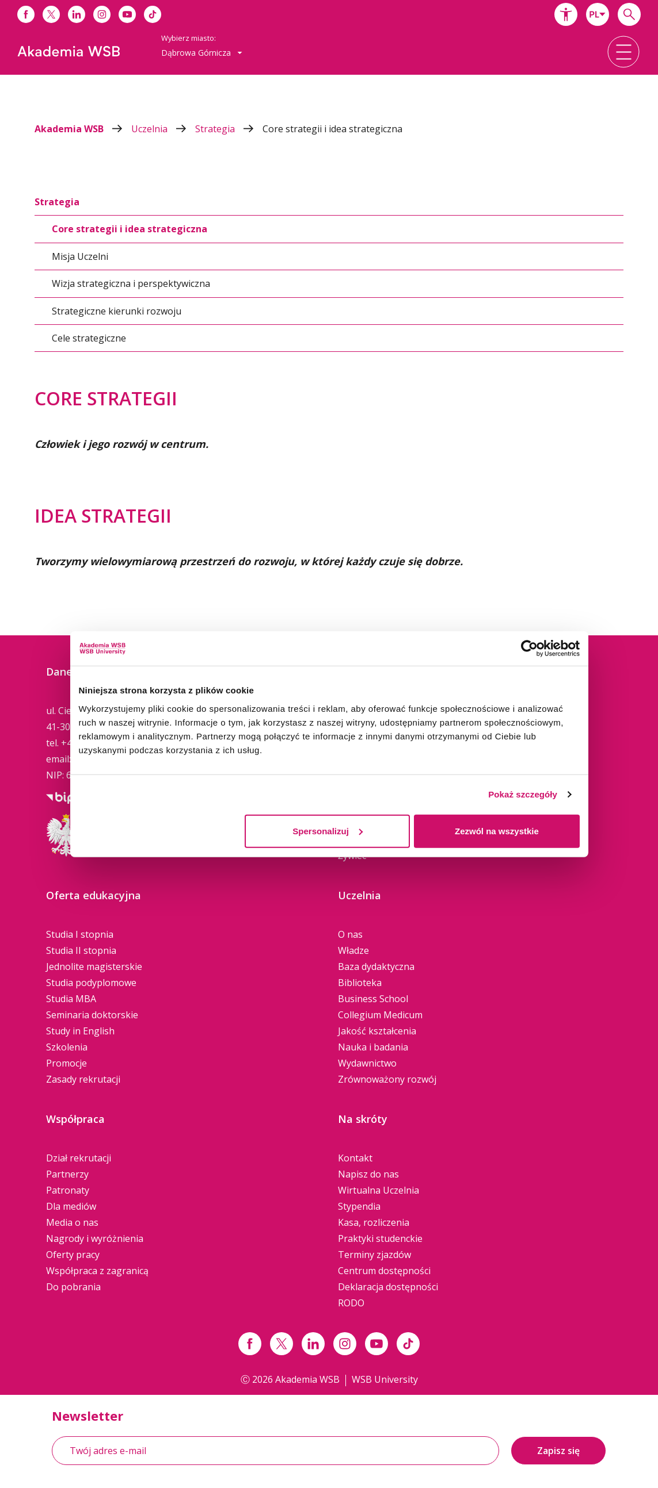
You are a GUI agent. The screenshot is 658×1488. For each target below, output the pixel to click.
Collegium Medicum (380, 1014)
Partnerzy (67, 1174)
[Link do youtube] (127, 14)
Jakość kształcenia (377, 1031)
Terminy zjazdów (374, 1254)
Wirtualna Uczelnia (378, 1190)
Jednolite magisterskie (94, 966)
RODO (351, 1303)
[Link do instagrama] (102, 14)
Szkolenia (67, 1047)
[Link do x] (51, 14)
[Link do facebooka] (26, 14)
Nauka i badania (373, 1047)
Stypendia (359, 1206)
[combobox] (597, 14)
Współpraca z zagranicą (97, 1270)
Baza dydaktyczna (376, 966)
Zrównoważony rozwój (387, 1079)
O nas (350, 934)
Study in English (80, 1031)
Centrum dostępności (384, 1270)
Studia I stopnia (79, 934)
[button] (565, 14)
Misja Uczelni (80, 256)
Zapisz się (558, 1450)
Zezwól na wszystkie (497, 830)
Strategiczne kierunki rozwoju (116, 311)
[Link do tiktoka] (152, 14)
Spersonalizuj (327, 830)
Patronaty (67, 1190)
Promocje (66, 1063)
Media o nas (72, 1222)
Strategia (229, 128)
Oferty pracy (73, 1254)
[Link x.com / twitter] (281, 1343)
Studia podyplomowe (91, 982)
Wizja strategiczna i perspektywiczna (131, 283)
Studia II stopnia (81, 950)
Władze (353, 950)
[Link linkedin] (313, 1343)
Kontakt (355, 1158)
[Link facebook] (249, 1343)
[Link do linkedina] (76, 14)
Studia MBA (71, 998)
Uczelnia (163, 128)
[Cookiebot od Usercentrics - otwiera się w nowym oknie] (529, 648)
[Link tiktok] (408, 1343)
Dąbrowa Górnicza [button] (201, 52)
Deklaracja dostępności (388, 1286)
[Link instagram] (344, 1343)
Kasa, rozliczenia (373, 1222)
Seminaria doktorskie (92, 1014)
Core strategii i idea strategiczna (332, 128)
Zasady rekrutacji (83, 1079)
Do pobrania (73, 1286)
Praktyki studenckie (380, 1238)
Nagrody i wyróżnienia (94, 1238)
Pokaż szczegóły (522, 794)
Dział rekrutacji (78, 1158)
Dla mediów (71, 1206)
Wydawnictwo (367, 1063)
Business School (373, 998)
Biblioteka (360, 982)
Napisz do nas (368, 1174)
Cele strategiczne (89, 338)
